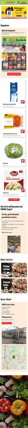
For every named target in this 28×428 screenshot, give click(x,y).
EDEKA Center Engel (8, 304)
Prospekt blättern (14, 74)
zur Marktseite (7, 323)
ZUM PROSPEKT (10, 2)
